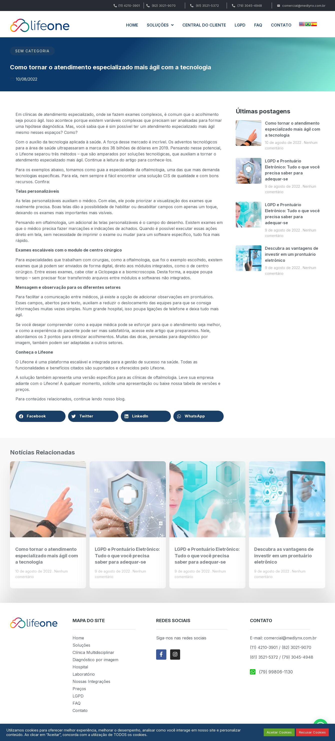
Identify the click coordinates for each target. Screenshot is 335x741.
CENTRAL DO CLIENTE (204, 25)
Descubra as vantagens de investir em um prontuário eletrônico (291, 254)
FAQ (258, 25)
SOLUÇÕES (160, 25)
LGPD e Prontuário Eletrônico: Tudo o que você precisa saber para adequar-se (127, 555)
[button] (41, 416)
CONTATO (281, 25)
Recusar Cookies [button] (312, 732)
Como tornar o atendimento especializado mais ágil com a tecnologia (292, 129)
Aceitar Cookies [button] (279, 732)
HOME (132, 25)
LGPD (240, 25)
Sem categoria (32, 51)
